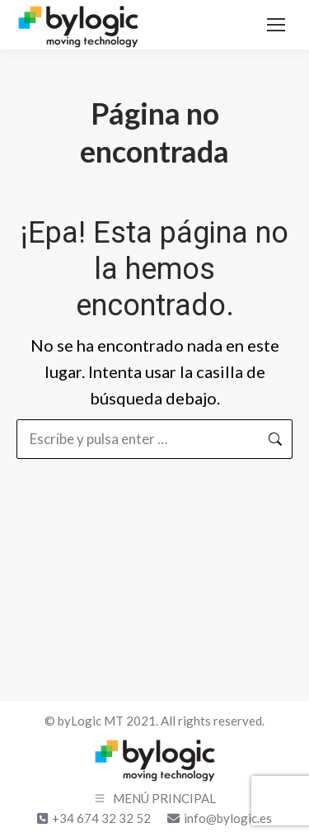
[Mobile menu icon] (276, 24)
